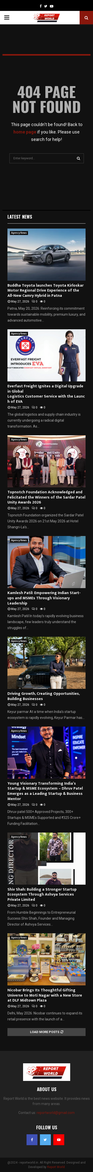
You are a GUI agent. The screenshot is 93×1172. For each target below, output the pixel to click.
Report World (56, 1167)
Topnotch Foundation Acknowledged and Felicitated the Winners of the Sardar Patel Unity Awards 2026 (46, 497)
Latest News (19, 216)
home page (24, 131)
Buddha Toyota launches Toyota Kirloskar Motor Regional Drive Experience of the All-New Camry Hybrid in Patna (45, 290)
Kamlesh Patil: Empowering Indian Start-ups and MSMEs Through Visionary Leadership (44, 598)
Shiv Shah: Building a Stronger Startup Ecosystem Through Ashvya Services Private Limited (42, 894)
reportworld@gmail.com (56, 1113)
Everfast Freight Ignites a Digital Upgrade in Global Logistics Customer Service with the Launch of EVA (46, 394)
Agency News (19, 233)
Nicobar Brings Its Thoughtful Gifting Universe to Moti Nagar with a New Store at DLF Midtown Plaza (44, 995)
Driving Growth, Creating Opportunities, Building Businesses (43, 696)
